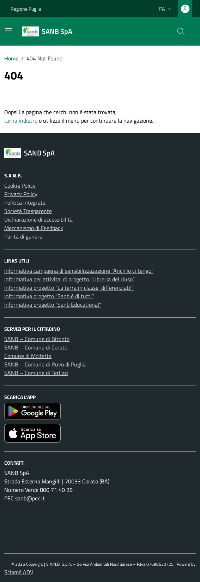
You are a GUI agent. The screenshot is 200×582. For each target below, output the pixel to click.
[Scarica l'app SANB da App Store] (100, 433)
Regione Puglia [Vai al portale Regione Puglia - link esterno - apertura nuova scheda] (26, 8)
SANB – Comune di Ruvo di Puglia (45, 364)
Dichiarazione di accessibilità (38, 219)
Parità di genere (23, 236)
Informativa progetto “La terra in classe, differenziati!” (69, 287)
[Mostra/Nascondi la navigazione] (8, 31)
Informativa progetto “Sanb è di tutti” (49, 296)
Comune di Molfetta (27, 356)
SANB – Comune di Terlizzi (36, 373)
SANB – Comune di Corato (35, 347)
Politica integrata (25, 202)
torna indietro (20, 120)
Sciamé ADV (18, 572)
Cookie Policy (20, 185)
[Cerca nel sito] (180, 31)
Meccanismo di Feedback (33, 228)
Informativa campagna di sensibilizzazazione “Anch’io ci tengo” (78, 270)
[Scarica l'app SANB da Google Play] (100, 411)
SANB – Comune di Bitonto (36, 339)
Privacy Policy (20, 194)
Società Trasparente (28, 211)
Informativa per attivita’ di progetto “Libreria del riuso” (69, 279)
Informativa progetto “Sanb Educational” (52, 304)
